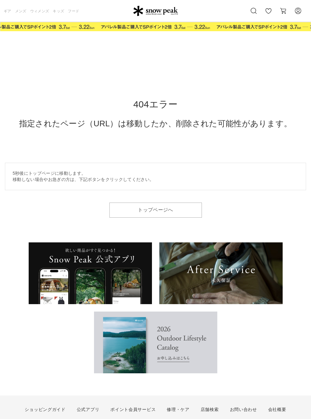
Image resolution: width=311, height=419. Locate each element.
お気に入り (268, 14)
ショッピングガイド (45, 409)
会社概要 (277, 409)
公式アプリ (88, 409)
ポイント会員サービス (133, 409)
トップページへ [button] (155, 209)
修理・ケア (178, 409)
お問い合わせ (243, 409)
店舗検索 (210, 409)
